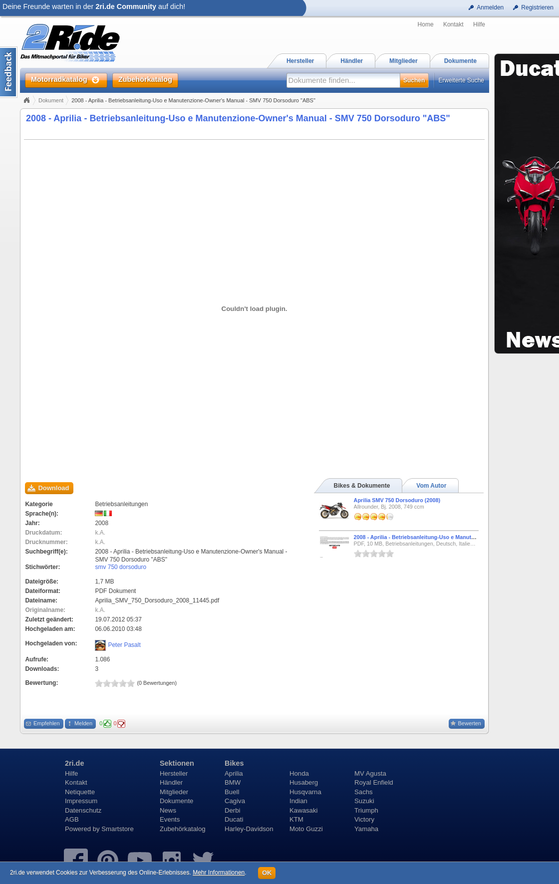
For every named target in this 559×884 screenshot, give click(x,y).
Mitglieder (174, 792)
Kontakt (453, 24)
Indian (298, 801)
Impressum (81, 801)
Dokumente (176, 801)
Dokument (50, 100)
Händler (171, 782)
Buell (232, 792)
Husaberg (303, 782)
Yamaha (366, 829)
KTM (296, 819)
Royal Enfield (373, 782)
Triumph (366, 810)
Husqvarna (305, 792)
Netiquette (80, 792)
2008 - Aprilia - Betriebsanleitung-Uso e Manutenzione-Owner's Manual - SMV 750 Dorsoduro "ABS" (238, 118)
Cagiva (235, 801)
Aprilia (234, 773)
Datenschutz (83, 810)
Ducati (234, 819)
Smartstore (117, 829)
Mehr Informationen (219, 872)
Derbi (233, 810)
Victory (364, 819)
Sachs (363, 792)
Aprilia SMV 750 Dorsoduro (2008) (397, 500)
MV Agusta (370, 773)
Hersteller (174, 773)
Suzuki (364, 801)
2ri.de (74, 763)
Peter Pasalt (124, 644)
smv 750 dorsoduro (120, 567)
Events (170, 819)
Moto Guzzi (306, 829)
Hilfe (479, 24)
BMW (233, 782)
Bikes (234, 763)
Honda (299, 773)
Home (426, 24)
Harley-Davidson (249, 829)
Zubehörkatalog (183, 829)
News (168, 810)
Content (8, 72)
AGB (72, 819)
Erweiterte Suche (461, 80)
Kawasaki (303, 810)
